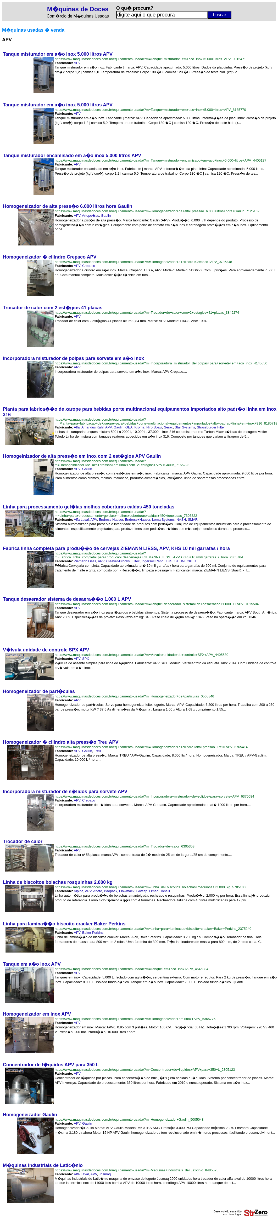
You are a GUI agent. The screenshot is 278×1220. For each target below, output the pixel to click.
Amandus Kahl (92, 427)
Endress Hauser (111, 520)
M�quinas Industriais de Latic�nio (43, 1165)
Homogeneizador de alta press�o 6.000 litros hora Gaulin (67, 206)
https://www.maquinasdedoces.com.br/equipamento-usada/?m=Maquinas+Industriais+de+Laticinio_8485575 (136, 1170)
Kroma (139, 427)
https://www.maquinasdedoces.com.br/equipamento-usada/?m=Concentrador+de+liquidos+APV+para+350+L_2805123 (145, 1070)
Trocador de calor (22, 841)
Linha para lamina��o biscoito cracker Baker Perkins (64, 923)
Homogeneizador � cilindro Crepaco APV (49, 257)
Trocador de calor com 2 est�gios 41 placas (52, 307)
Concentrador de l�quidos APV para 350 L (51, 1064)
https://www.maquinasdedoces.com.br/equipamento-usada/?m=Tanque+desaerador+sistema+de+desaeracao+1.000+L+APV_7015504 (157, 604)
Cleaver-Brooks (118, 561)
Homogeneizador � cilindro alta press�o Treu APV (60, 742)
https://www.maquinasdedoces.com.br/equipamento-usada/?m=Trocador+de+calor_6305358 (124, 846)
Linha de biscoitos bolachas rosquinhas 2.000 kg (58, 882)
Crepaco (88, 266)
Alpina (78, 891)
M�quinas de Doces (78, 9)
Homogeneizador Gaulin (30, 1114)
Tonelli (165, 891)
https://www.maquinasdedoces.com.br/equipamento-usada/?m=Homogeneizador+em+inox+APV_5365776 (135, 1019)
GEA (128, 427)
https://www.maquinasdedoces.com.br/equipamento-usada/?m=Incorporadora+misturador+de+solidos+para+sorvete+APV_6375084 (154, 796)
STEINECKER (185, 561)
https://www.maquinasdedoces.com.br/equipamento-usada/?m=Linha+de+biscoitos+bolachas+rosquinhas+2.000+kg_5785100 (150, 887)
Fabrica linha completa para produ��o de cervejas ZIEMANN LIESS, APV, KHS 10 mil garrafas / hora (116, 548)
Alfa (77, 427)
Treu (97, 751)
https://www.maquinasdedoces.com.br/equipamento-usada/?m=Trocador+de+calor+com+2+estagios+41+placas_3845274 (147, 312)
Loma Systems (163, 520)
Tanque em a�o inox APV (32, 964)
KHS (169, 561)
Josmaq (105, 1174)
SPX (85, 659)
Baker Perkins (92, 933)
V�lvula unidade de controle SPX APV (46, 649)
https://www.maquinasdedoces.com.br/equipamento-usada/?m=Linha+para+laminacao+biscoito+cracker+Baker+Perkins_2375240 (153, 929)
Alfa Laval (81, 520)
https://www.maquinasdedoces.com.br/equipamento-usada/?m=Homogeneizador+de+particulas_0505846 (134, 696)
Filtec (136, 561)
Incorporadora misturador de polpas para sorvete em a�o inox (73, 358)
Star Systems (185, 427)
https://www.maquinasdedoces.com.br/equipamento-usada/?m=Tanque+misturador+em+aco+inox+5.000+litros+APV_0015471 (150, 59)
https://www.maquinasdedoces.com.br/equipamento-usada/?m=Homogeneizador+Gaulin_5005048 (129, 1119)
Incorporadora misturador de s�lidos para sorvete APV (65, 791)
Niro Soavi (154, 427)
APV (77, 63)
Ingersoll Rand (153, 561)
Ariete (97, 891)
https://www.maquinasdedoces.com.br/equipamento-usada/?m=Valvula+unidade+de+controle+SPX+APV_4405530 (141, 655)
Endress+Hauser (137, 520)
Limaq (153, 891)
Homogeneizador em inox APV (37, 1014)
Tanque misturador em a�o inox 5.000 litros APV (58, 54)
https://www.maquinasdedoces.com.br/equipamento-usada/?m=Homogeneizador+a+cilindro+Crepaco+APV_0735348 (143, 262)
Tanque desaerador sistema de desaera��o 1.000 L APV (67, 599)
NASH (181, 520)
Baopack (110, 891)
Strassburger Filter (211, 427)
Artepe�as (90, 215)
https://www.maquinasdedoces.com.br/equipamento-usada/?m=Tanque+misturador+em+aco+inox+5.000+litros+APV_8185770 (150, 110)
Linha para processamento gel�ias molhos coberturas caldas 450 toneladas (88, 506)
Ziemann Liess (85, 561)
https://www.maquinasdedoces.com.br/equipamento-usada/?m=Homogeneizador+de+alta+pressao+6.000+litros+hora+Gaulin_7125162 (157, 211)
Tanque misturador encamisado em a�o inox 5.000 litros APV (72, 155)
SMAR (193, 520)
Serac (168, 427)
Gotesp (141, 891)
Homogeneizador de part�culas (39, 691)
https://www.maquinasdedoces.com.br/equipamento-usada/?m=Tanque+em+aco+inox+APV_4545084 (131, 969)
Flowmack (127, 891)
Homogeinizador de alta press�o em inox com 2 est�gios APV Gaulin (82, 456)
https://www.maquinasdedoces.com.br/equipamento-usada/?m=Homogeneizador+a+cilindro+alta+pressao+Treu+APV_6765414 (151, 747)
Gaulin (106, 215)
